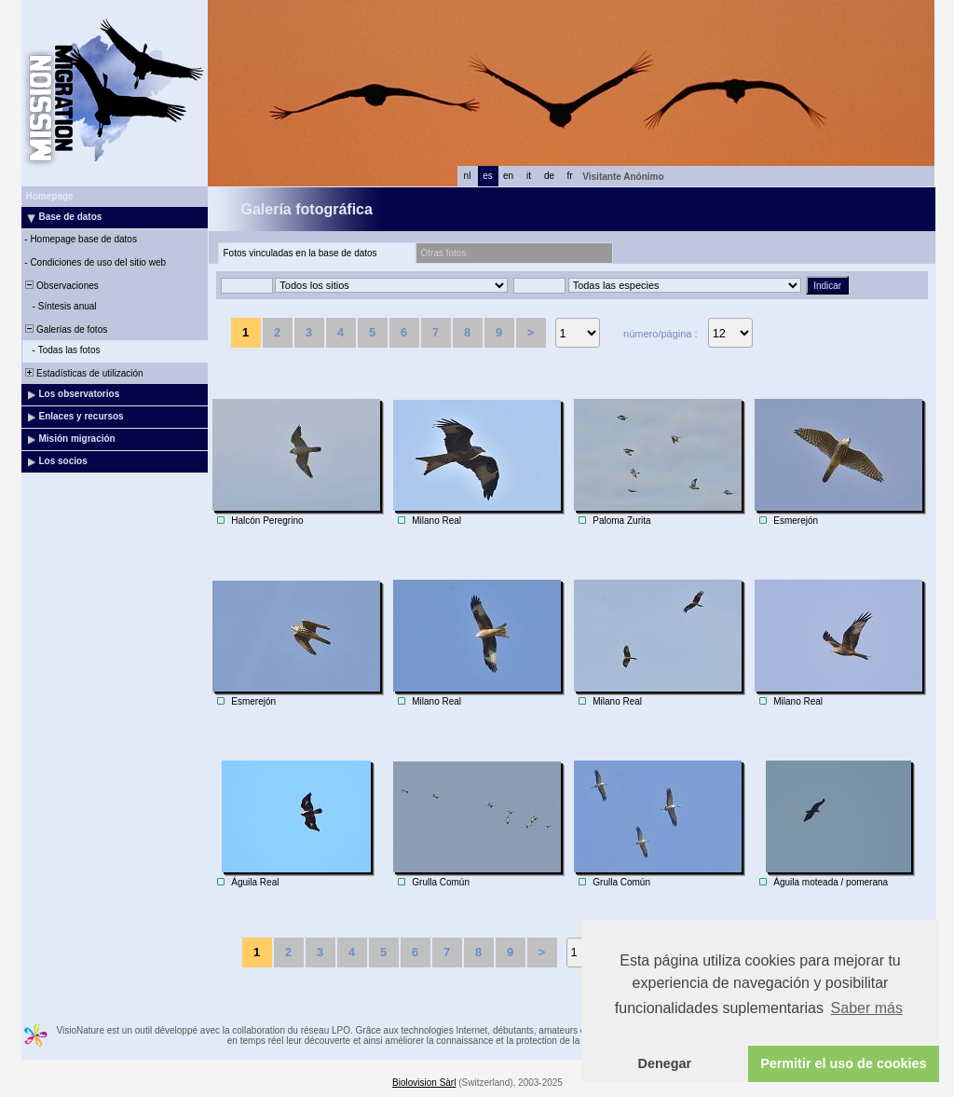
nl (467, 176)
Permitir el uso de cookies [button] (843, 1063)
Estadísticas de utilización (83, 373)
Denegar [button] (665, 1063)
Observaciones (61, 286)
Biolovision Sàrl (424, 1082)
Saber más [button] (867, 1008)
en (508, 176)
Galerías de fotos (65, 329)
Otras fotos (444, 253)
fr (569, 176)
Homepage (50, 196)
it (528, 176)
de (549, 176)
